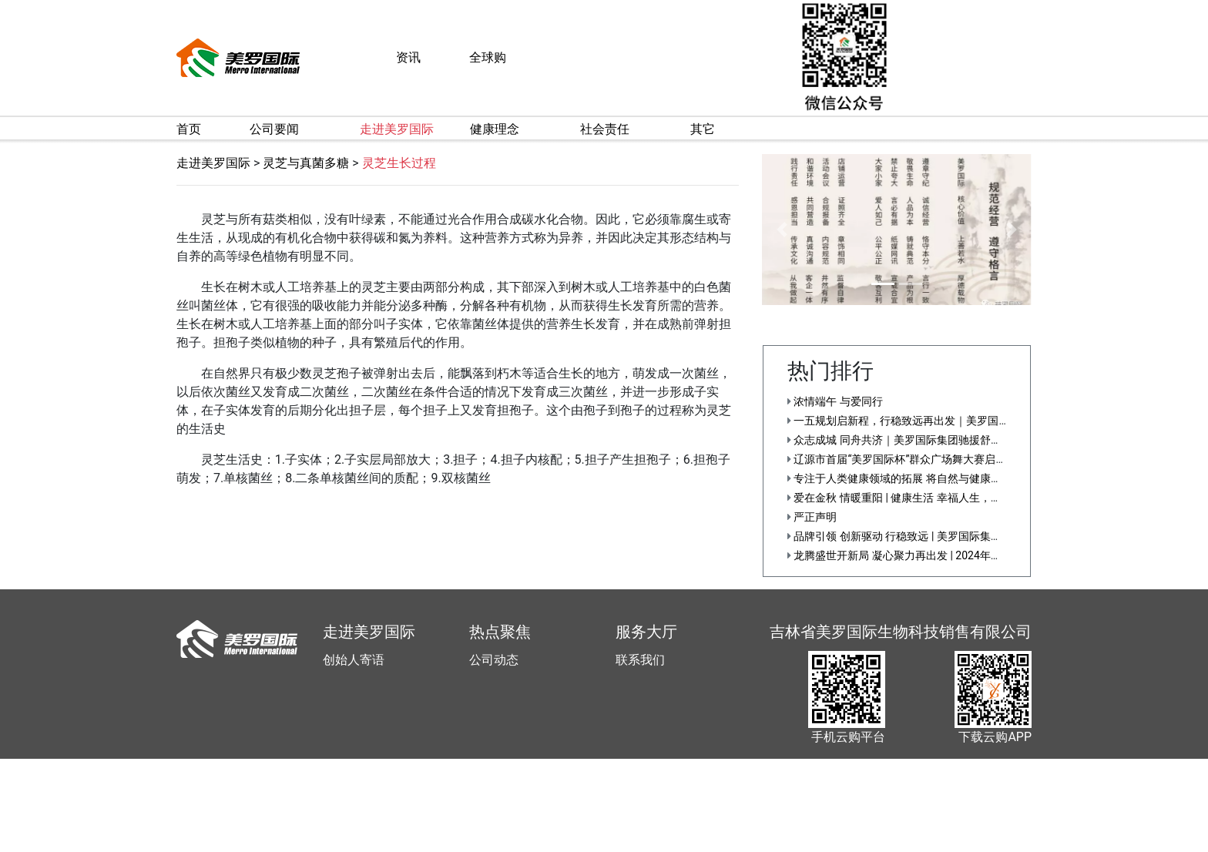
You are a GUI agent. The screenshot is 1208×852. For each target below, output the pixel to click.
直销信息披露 (785, 843)
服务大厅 (646, 631)
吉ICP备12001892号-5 (698, 843)
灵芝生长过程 (399, 163)
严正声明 (812, 517)
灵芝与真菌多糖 (306, 163)
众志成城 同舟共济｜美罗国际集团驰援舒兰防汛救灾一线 (926, 440)
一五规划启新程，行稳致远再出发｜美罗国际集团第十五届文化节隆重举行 (968, 420)
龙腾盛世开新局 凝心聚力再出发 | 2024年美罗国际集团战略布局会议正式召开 (975, 555)
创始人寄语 (353, 659)
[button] (782, 229)
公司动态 (493, 659)
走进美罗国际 (213, 163)
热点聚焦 (500, 631)
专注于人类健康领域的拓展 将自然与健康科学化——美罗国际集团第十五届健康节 (983, 478)
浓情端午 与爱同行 (835, 401)
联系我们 (640, 659)
